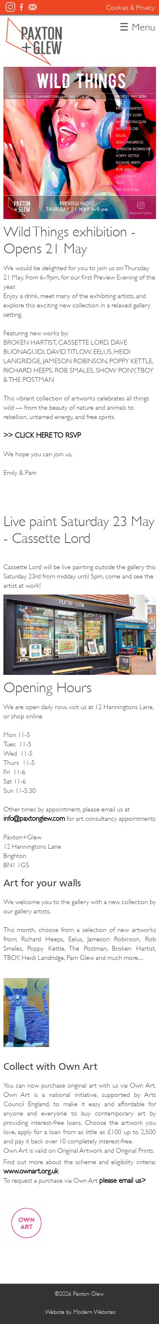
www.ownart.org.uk (30, 1171)
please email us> (122, 1180)
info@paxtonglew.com (34, 818)
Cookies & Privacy (130, 7)
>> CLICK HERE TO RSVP (42, 435)
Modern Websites (94, 1311)
